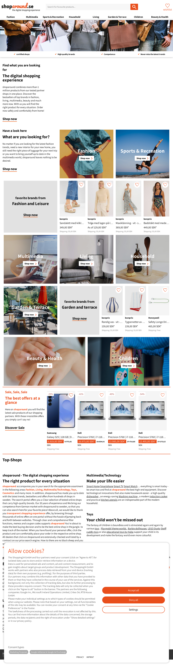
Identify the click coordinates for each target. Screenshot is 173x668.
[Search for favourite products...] (134, 7)
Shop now (10, 119)
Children (138, 16)
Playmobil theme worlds (114, 528)
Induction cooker (158, 496)
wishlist (167, 9)
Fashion (11, 16)
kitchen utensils (109, 499)
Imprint (90, 657)
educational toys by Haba (120, 531)
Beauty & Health (159, 16)
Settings (133, 609)
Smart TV (118, 486)
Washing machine (128, 496)
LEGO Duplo (154, 528)
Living (96, 16)
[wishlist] (81, 185)
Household (74, 16)
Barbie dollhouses (137, 528)
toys (97, 528)
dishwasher (92, 496)
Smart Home (93, 486)
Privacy (80, 657)
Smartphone (106, 486)
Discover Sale (14, 427)
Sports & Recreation (53, 16)
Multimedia (32, 16)
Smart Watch (131, 486)
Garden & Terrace (117, 16)
